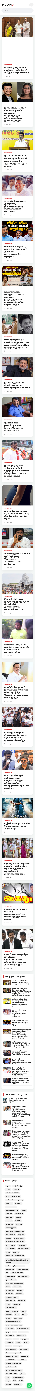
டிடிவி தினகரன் (11, 1367)
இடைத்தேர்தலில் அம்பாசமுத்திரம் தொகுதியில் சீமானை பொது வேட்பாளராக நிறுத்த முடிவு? (16, 471)
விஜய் (8, 1380)
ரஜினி (8, 1186)
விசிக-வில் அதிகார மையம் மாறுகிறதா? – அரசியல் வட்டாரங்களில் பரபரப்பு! (16, 251)
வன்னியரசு (10, 1269)
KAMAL (8, 1189)
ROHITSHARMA (10, 1245)
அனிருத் (16, 1189)
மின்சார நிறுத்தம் (12, 1311)
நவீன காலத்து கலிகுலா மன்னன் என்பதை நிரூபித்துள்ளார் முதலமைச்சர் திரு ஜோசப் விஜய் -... (14, 298)
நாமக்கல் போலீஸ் (12, 1297)
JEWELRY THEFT (11, 1307)
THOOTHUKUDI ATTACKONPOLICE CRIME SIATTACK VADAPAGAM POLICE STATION (17, 1260)
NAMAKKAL (21, 1300)
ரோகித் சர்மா (10, 1234)
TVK (14, 1380)
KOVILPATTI (9, 1342)
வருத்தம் (18, 1203)
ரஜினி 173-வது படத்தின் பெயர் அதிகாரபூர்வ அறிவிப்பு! (17, 826)
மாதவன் (21, 1234)
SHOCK (24, 1210)
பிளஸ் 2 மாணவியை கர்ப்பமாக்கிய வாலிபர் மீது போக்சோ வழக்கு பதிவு (16, 515)
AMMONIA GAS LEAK (12, 1210)
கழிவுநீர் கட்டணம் (12, 1356)
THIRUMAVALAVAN (17, 1273)
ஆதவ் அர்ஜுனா (22, 1269)
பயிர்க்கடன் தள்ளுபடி (13, 1321)
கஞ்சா (8, 1339)
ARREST (8, 1318)
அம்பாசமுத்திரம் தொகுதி (14, 1283)
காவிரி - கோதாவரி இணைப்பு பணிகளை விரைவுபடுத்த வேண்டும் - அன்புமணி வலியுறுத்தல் (16, 692)
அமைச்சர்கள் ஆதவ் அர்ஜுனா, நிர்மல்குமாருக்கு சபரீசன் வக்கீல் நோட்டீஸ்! (15, 206)
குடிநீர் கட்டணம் (11, 1349)
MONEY (26, 1342)
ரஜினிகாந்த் (18, 1186)
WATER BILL (22, 1360)
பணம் (16, 1339)
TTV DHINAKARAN (11, 1374)
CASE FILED (9, 1224)
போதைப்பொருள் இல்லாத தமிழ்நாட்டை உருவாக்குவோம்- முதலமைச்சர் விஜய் (16, 736)
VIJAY (21, 1380)
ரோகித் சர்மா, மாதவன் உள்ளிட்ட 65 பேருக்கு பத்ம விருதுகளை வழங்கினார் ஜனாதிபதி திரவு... (17, 869)
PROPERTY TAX (10, 1360)
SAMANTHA (17, 1384)
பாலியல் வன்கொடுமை (14, 1370)
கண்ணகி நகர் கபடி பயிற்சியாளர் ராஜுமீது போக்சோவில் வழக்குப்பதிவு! (17, 648)
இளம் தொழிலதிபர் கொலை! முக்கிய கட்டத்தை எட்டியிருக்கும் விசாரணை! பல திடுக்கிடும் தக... (15, 114)
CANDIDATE (9, 1293)
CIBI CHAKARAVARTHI (12, 1193)
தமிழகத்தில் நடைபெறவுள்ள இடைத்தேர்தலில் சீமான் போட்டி (13, 427)
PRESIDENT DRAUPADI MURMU (15, 1241)
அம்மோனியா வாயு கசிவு (14, 1200)
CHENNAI (18, 1220)
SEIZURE (8, 1346)
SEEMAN (19, 1290)
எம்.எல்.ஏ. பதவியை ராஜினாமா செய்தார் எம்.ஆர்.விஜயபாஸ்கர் (16, 70)
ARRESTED (17, 1304)
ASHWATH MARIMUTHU (13, 1196)
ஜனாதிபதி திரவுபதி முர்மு (15, 1231)
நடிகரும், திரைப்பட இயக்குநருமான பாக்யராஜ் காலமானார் (17, 385)
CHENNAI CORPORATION (13, 1363)
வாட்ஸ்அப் (17, 1346)
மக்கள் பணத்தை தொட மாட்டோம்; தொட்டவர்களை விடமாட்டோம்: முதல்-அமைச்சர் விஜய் (17, 959)
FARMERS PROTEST (23, 1328)
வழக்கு (18, 1217)
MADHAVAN (21, 1245)
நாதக (8, 1332)
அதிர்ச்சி (9, 1203)
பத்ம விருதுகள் (11, 1227)
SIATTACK (16, 1252)
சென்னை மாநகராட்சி (13, 1353)
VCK (7, 1273)
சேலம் (23, 1311)
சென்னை (9, 1217)
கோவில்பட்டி (21, 1335)
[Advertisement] (17, 51)
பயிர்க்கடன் (18, 1318)
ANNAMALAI (19, 1214)
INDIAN (7, 5)
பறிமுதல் (24, 1339)
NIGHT (24, 1314)
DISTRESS (9, 1214)
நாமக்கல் (19, 1293)
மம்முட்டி (8, 1238)
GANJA (18, 1342)
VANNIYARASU (10, 1276)
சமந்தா (8, 1384)
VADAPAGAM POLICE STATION (15, 1255)
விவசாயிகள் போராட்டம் (14, 1325)
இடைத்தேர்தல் (11, 1279)
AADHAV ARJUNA (23, 1276)
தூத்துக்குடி (10, 1335)
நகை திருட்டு (10, 1300)
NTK (14, 1332)
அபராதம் (9, 1220)
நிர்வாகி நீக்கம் (18, 1377)
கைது (17, 1314)
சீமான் (8, 1286)
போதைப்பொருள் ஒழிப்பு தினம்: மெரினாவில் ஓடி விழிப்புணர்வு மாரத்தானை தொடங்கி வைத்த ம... (17, 781)
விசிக (8, 1266)
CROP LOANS (10, 1328)
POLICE (8, 1304)
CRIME (8, 1252)
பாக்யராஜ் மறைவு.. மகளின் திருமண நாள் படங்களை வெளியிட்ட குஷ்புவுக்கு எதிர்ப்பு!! (16, 344)
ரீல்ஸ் (7, 1377)
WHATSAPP (24, 1356)
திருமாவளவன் (18, 1266)
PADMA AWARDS (19, 1238)
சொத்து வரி (24, 1349)
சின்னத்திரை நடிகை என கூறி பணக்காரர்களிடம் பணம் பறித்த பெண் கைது (15, 914)
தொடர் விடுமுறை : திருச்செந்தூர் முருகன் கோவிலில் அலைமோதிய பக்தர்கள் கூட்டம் (16, 604)
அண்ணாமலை (11, 1207)
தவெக (22, 1374)
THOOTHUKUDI (10, 1248)
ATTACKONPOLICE (23, 1248)
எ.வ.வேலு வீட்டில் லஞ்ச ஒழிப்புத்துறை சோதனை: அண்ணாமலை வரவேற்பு (17, 559)
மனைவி (9, 1314)
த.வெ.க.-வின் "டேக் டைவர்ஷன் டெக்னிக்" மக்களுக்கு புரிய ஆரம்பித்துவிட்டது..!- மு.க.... (16, 161)
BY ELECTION (10, 1290)
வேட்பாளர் (17, 1286)
